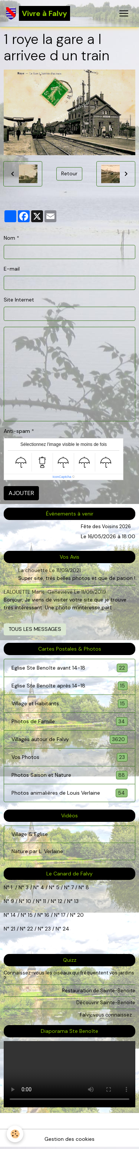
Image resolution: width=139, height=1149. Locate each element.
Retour (69, 173)
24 (65, 928)
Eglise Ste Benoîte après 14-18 (69, 686)
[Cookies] (15, 1134)
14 (13, 915)
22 (29, 928)
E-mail (12, 268)
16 (47, 915)
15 (30, 915)
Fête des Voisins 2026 (106, 526)
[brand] (38, 13)
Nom (9, 237)
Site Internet (19, 299)
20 (80, 915)
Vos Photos (69, 757)
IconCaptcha (62, 477)
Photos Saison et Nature (69, 775)
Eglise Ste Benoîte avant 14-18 (69, 668)
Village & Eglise (29, 834)
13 (76, 901)
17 (63, 915)
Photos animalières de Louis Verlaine (69, 793)
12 (61, 901)
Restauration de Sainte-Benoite (98, 990)
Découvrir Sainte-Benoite (105, 1002)
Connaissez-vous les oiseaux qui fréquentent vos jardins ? (69, 976)
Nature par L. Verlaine (37, 851)
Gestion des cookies (69, 1139)
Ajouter (21, 493)
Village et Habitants (69, 703)
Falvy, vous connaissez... (107, 1015)
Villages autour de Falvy (69, 739)
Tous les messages (35, 629)
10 (27, 901)
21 (14, 928)
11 (44, 901)
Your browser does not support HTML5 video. (69, 1074)
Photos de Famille (69, 721)
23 (48, 928)
